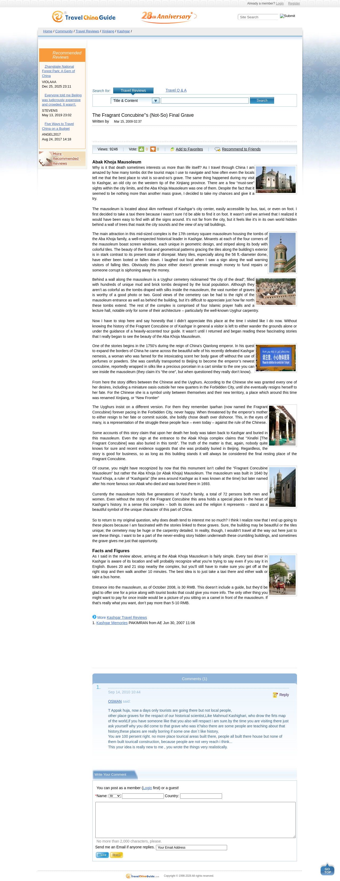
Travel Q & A (176, 90)
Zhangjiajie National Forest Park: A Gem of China (58, 71)
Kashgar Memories (112, 623)
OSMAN (115, 701)
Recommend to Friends (241, 149)
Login (280, 3)
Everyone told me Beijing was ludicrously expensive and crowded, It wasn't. (62, 99)
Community (64, 31)
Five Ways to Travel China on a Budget (58, 126)
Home (48, 31)
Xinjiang (108, 31)
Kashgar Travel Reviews (127, 617)
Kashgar (123, 31)
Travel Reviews (87, 31)
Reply (284, 695)
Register (294, 3)
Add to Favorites (189, 149)
